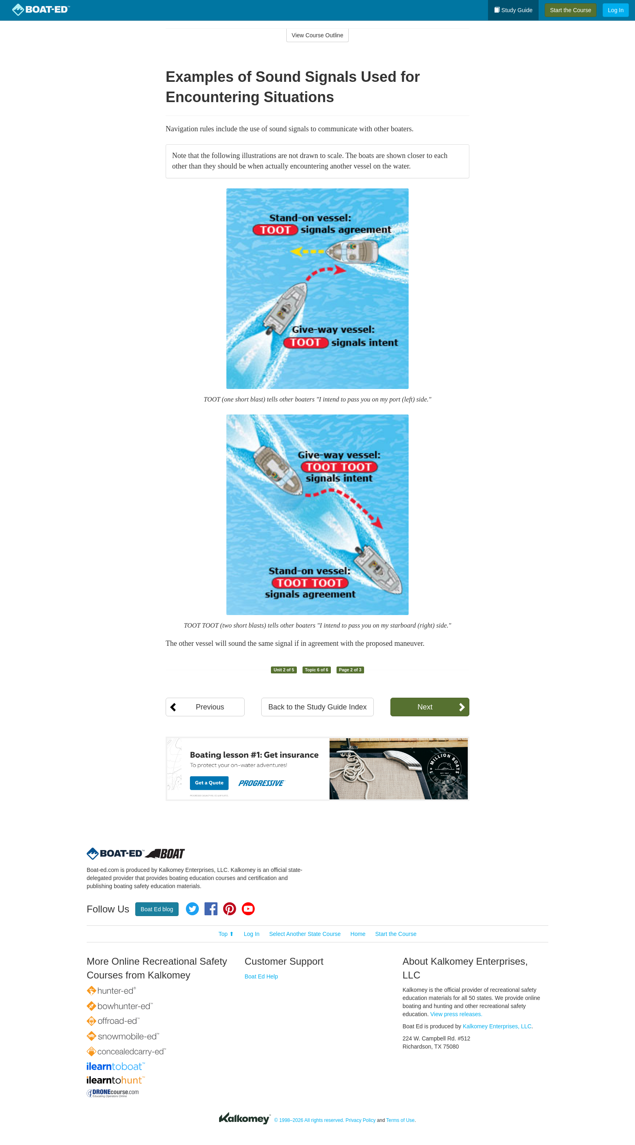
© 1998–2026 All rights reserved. (309, 1120)
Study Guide (513, 10)
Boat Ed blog (157, 909)
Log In (616, 10)
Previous (210, 707)
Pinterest (229, 908)
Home (357, 934)
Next (425, 707)
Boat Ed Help (261, 976)
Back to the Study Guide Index (317, 707)
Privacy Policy (360, 1120)
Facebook (211, 908)
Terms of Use (400, 1120)
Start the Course (570, 10)
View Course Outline (317, 35)
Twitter (192, 908)
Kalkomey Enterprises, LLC (497, 1026)
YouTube (248, 908)
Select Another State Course (305, 934)
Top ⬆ (226, 934)
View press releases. (456, 1014)
